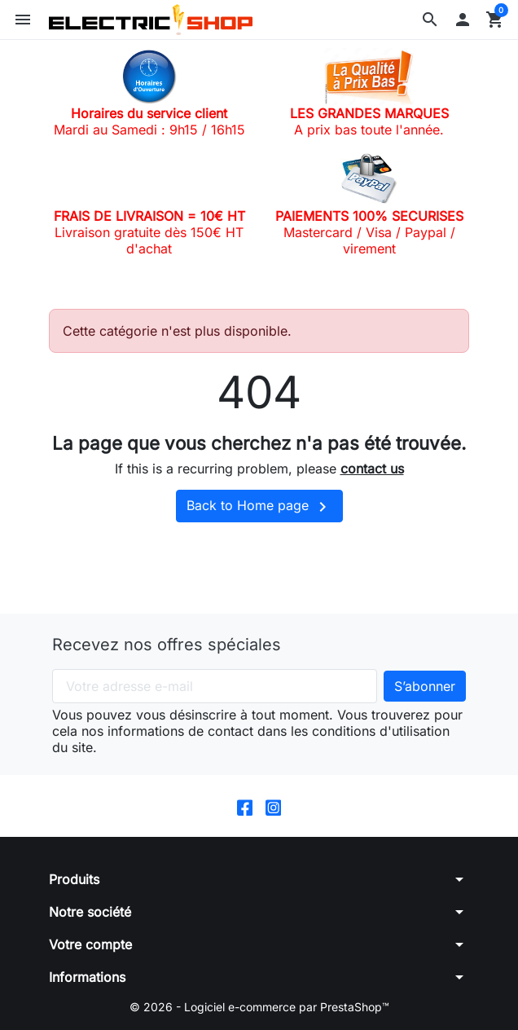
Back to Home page (259, 507)
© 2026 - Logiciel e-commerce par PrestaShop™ (259, 1007)
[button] (430, 19)
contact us (372, 468)
